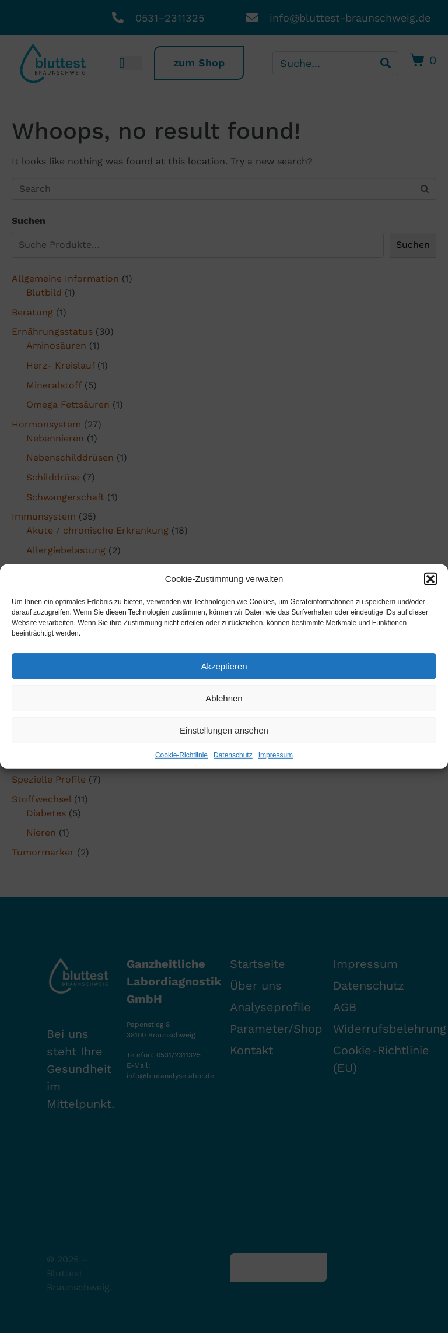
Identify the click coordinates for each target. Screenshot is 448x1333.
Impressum (275, 755)
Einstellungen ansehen (224, 730)
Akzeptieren (224, 666)
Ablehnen (223, 698)
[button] (430, 579)
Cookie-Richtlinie (181, 755)
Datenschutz (233, 755)
